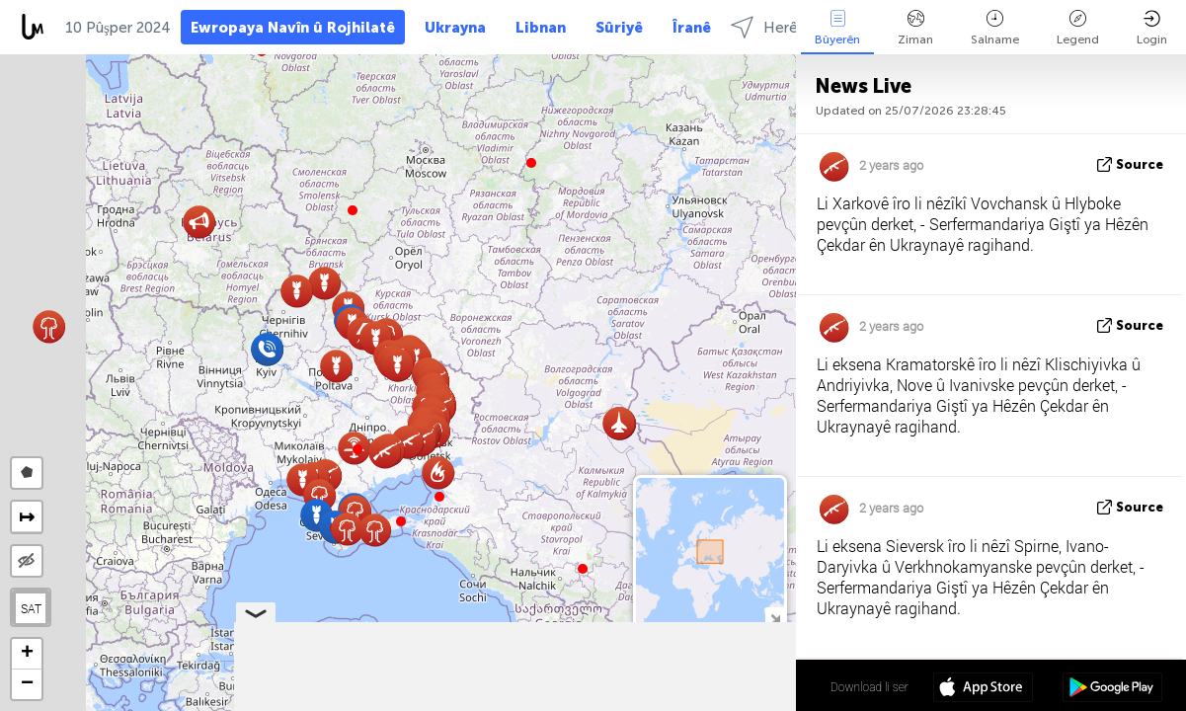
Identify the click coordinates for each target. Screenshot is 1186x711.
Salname (995, 28)
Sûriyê (619, 28)
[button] (357, 449)
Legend (1078, 28)
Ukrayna (455, 28)
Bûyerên (837, 28)
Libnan (540, 28)
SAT (31, 608)
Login (1152, 28)
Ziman (915, 28)
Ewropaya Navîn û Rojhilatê (293, 28)
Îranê (691, 28)
